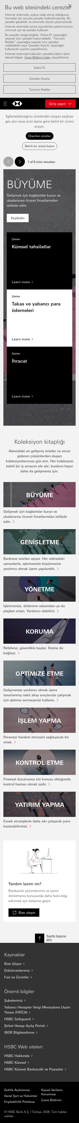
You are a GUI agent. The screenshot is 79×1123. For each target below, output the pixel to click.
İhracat (39, 375)
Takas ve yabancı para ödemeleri (39, 318)
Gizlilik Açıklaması (17, 1090)
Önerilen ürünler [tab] (39, 136)
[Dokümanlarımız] (39, 970)
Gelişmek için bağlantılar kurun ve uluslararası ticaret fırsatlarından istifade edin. (35, 516)
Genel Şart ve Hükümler (20, 1096)
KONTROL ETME (39, 762)
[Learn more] (39, 281)
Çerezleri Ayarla (39, 78)
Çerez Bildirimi (51, 1100)
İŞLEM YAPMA (39, 720)
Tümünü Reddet (39, 89)
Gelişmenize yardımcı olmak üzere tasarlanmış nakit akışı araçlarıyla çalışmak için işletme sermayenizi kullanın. (37, 695)
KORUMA (40, 631)
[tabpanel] (39, 493)
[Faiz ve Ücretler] (39, 977)
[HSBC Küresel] (39, 1062)
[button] (8, 162)
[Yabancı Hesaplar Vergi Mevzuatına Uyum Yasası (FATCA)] (39, 1010)
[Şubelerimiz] (39, 1000)
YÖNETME (39, 589)
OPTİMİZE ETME (39, 673)
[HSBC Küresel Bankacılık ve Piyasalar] (39, 1069)
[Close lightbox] (70, 6)
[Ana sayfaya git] (17, 103)
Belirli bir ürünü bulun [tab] (39, 146)
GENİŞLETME (39, 542)
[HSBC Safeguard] (39, 1018)
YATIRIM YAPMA (39, 804)
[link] (18, 218)
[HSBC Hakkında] (39, 1055)
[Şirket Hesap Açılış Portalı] (39, 1025)
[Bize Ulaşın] (39, 963)
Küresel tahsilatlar (39, 260)
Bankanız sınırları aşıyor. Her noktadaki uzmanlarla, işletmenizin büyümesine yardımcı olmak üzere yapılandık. (33, 563)
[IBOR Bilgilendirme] (39, 1032)
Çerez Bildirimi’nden (37, 57)
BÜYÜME (39, 494)
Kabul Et (39, 67)
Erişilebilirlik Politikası (19, 1101)
